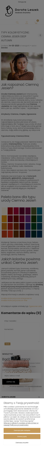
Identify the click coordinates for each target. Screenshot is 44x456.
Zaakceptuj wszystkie (22, 442)
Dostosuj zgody (22, 436)
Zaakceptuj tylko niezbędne (22, 430)
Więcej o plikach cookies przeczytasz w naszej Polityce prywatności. (21, 424)
